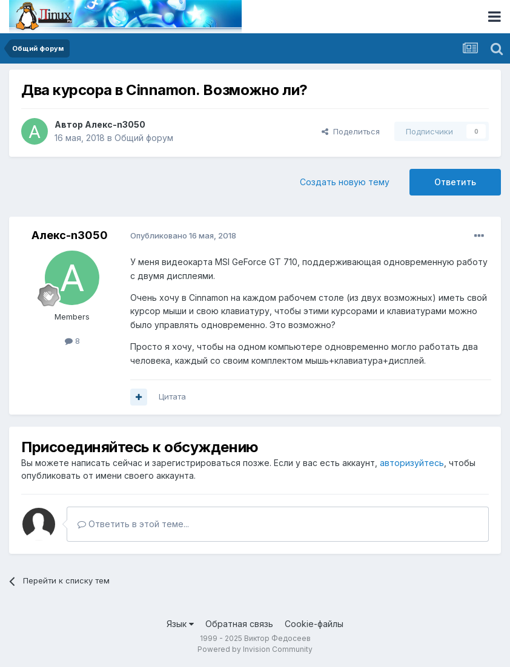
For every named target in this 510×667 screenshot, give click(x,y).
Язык (180, 624)
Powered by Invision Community (255, 649)
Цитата (172, 396)
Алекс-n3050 (115, 124)
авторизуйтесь (412, 463)
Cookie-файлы (314, 624)
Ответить (455, 182)
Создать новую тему (344, 182)
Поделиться (351, 131)
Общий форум (143, 138)
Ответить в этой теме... (133, 524)
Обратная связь (239, 624)
